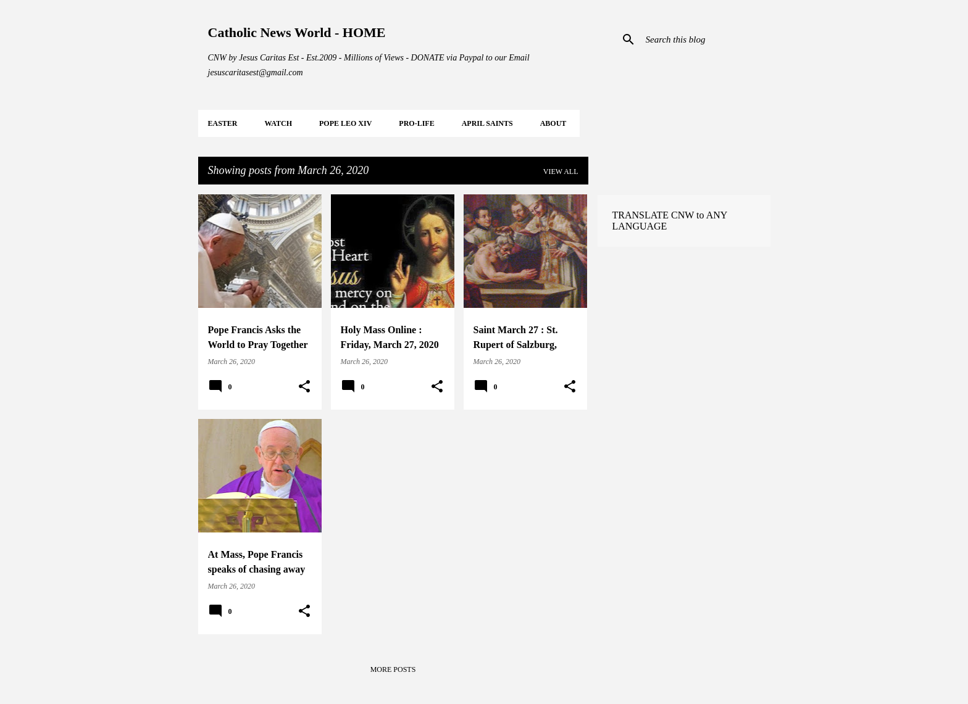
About (553, 123)
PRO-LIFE (416, 123)
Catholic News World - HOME (297, 32)
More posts (393, 669)
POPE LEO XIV (345, 123)
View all (560, 171)
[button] (304, 387)
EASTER (223, 123)
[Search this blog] (705, 39)
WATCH (278, 123)
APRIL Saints (487, 123)
